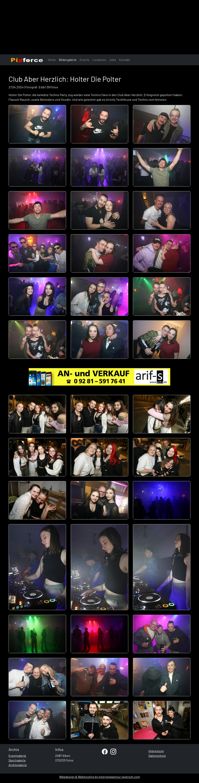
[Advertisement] (99, 27)
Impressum (156, 751)
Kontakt (124, 60)
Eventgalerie (17, 755)
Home (52, 60)
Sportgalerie (17, 760)
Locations (99, 60)
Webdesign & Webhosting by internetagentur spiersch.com (99, 777)
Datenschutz (157, 755)
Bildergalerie (68, 60)
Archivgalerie (18, 765)
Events (84, 60)
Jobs (112, 60)
